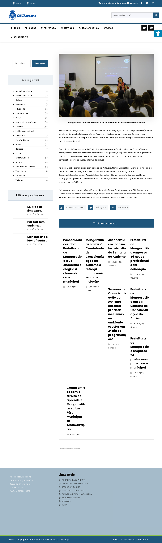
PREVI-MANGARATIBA (69, 498)
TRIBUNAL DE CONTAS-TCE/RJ (73, 484)
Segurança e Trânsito (25, 167)
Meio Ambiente (22, 140)
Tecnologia (21, 171)
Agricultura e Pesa (24, 91)
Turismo (19, 180)
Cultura (19, 100)
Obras (18, 153)
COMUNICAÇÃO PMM (75, 208)
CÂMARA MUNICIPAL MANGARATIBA (75, 494)
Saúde (19, 162)
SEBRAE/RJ (65, 501)
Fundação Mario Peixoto (26, 122)
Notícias (19, 149)
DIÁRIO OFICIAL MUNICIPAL (71, 491)
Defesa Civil (21, 104)
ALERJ (63, 505)
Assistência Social (24, 95)
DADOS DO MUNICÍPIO (69, 487)
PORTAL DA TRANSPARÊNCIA (72, 480)
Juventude (20, 135)
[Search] (154, 15)
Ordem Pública (22, 158)
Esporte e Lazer (22, 113)
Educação (123, 208)
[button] (141, 3)
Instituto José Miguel (25, 131)
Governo (89, 290)
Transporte (20, 175)
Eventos (19, 118)
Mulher (18, 144)
